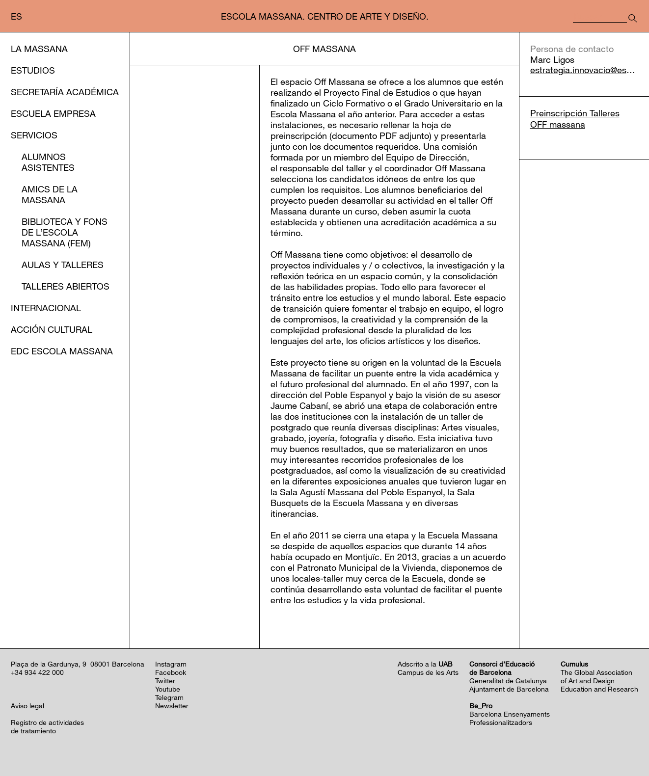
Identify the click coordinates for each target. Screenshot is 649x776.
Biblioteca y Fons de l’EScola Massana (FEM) (65, 232)
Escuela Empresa (53, 113)
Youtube (167, 689)
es (16, 16)
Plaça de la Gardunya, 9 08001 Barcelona (77, 664)
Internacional (46, 307)
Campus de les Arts (428, 672)
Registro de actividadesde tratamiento (47, 726)
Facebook (170, 672)
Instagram (171, 664)
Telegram (169, 697)
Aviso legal (27, 705)
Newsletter (172, 705)
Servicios (34, 135)
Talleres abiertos (65, 286)
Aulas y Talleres (63, 264)
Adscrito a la (425, 664)
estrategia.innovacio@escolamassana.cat (584, 70)
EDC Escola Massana (62, 351)
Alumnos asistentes (48, 162)
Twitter (165, 680)
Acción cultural (51, 329)
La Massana (39, 48)
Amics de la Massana (50, 194)
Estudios (33, 70)
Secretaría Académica (65, 91)
